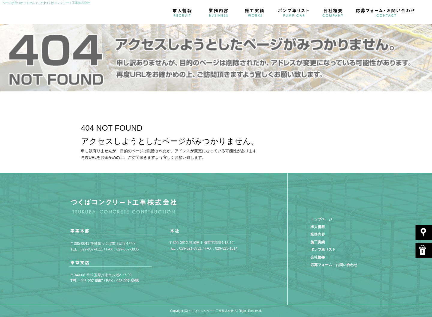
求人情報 (183, 12)
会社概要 (333, 12)
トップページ (321, 219)
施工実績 (255, 12)
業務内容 (219, 12)
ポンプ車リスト (294, 12)
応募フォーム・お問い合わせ (391, 12)
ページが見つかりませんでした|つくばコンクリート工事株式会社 (46, 2)
